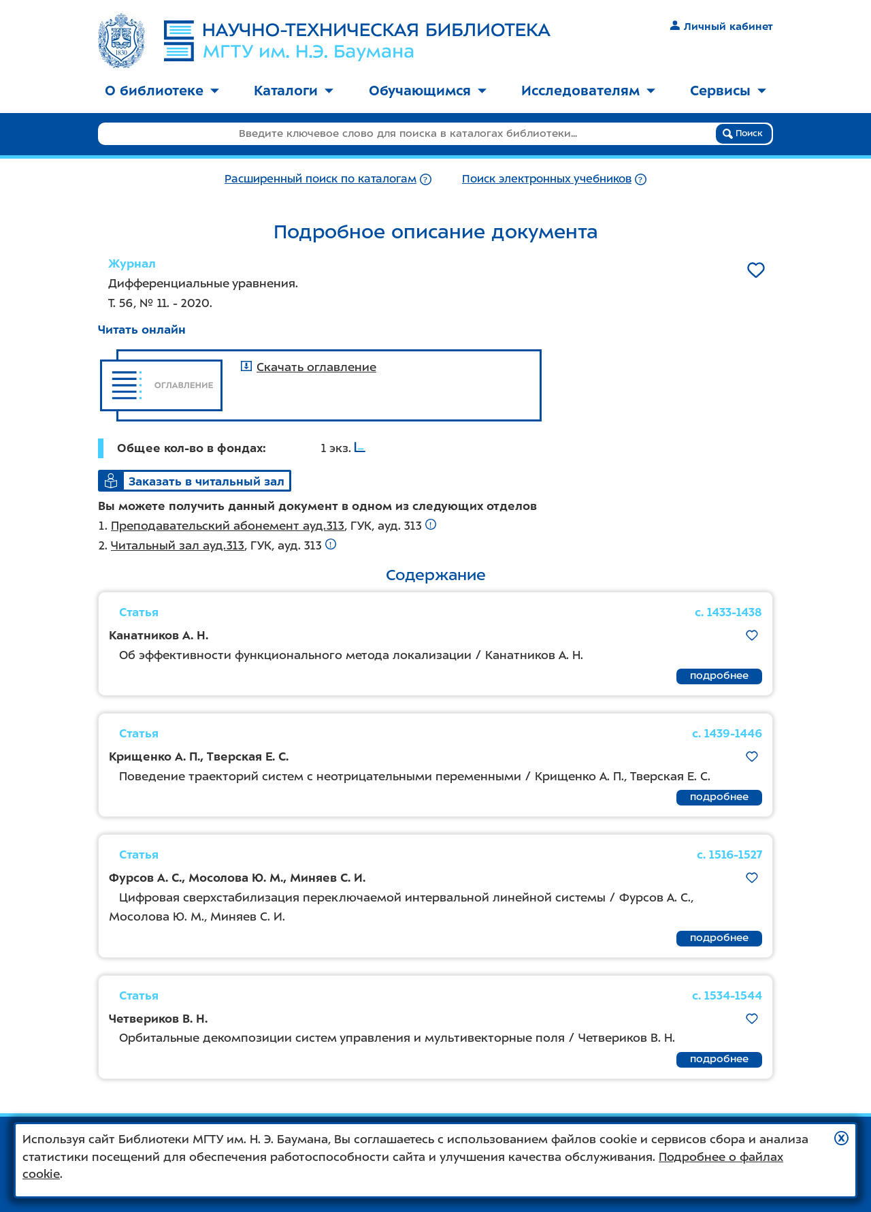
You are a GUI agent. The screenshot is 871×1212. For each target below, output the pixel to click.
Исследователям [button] (588, 90)
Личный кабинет (721, 26)
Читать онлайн (142, 329)
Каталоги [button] (293, 90)
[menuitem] (162, 91)
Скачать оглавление (308, 367)
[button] (841, 1138)
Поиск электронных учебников (546, 179)
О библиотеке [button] (162, 90)
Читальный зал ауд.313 (177, 545)
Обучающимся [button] (428, 90)
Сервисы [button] (728, 90)
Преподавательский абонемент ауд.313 (227, 526)
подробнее (719, 675)
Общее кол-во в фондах (190, 448)
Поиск (743, 133)
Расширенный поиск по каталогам (320, 179)
